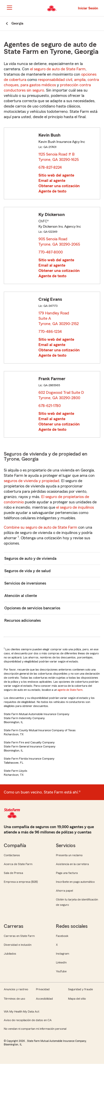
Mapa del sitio (77, 998)
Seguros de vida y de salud (27, 571)
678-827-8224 (50, 167)
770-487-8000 (50, 252)
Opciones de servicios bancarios (32, 608)
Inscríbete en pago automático (75, 881)
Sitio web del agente (56, 175)
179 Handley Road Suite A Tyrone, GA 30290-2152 (58, 318)
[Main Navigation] (9, 7)
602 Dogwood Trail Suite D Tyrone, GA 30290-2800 (61, 395)
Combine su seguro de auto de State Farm (40, 527)
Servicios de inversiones (25, 583)
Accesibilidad (44, 998)
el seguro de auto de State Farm (58, 69)
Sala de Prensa (13, 872)
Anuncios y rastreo (16, 989)
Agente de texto (52, 191)
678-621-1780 (49, 406)
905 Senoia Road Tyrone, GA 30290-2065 (59, 241)
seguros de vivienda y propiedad (31, 481)
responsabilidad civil (55, 80)
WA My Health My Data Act (21, 1011)
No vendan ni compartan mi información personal (35, 1028)
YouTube (61, 971)
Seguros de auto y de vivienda (30, 558)
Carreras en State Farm (19, 935)
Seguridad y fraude (80, 989)
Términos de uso (14, 998)
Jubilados (10, 953)
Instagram (62, 953)
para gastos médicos (38, 85)
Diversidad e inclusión (17, 944)
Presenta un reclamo (69, 855)
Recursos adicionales (22, 620)
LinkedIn (61, 962)
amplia (80, 80)
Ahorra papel (64, 890)
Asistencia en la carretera (72, 864)
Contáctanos (12, 855)
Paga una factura (67, 872)
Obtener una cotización (59, 186)
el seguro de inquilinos (75, 507)
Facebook (62, 935)
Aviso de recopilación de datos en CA (28, 1020)
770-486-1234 (50, 332)
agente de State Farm (70, 689)
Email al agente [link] (51, 181)
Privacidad (43, 989)
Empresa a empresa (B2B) (21, 881)
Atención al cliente (20, 596)
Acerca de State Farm (18, 864)
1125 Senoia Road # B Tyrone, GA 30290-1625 (58, 157)
